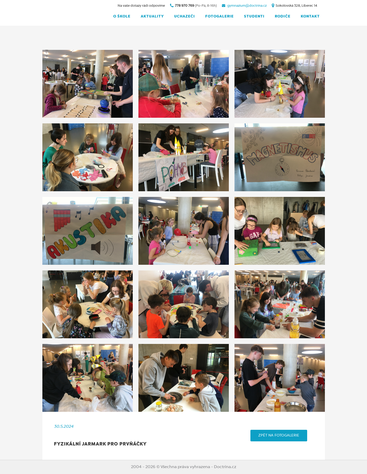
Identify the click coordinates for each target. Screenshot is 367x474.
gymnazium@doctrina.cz (247, 5)
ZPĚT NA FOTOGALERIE (278, 435)
